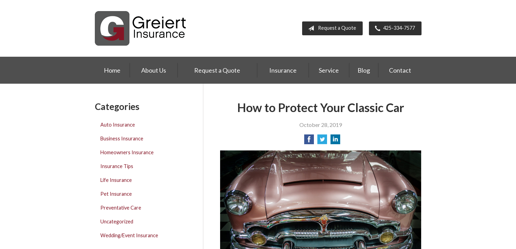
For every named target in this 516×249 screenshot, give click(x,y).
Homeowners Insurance (127, 152)
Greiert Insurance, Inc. (140, 28)
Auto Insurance (117, 125)
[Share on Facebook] (309, 141)
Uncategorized (116, 221)
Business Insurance (121, 138)
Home (112, 70)
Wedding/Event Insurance (129, 235)
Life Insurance (116, 180)
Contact (400, 70)
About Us (153, 70)
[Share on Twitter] (322, 141)
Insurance (283, 70)
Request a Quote (330, 28)
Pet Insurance (116, 194)
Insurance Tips (116, 166)
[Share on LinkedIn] (335, 141)
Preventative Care (120, 208)
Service (329, 70)
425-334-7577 (393, 28)
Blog (363, 70)
